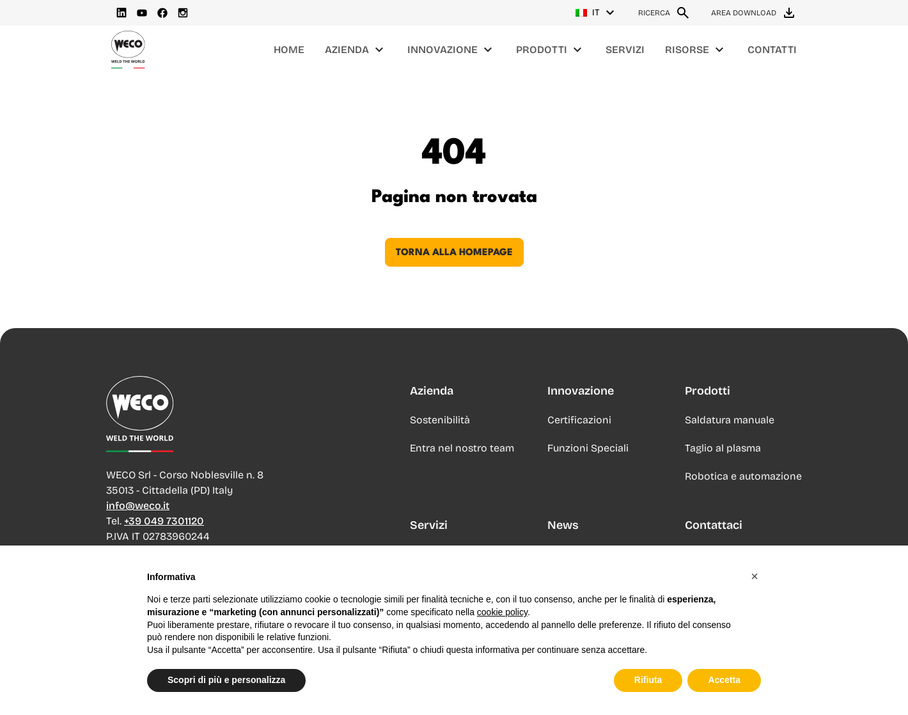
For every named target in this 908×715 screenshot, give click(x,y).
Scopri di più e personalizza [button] (226, 684)
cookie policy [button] (502, 616)
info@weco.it (137, 505)
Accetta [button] (724, 684)
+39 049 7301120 (164, 521)
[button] (754, 580)
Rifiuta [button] (648, 684)
